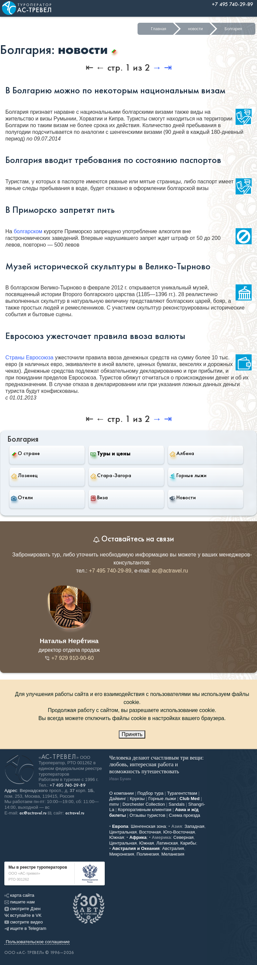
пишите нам (19, 901)
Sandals (177, 804)
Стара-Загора (110, 475)
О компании (121, 793)
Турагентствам (182, 793)
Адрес (10, 790)
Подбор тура (151, 793)
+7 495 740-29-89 (110, 571)
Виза (99, 497)
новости (195, 28)
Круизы (137, 798)
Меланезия (172, 854)
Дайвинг (117, 798)
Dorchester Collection (143, 804)
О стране (25, 453)
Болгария (233, 28)
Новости (183, 497)
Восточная (150, 832)
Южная (116, 837)
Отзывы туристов (147, 815)
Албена (182, 453)
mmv (114, 804)
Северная (183, 837)
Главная (158, 28)
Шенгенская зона (148, 826)
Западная (194, 826)
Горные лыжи (188, 475)
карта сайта (19, 895)
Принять (132, 734)
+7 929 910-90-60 (69, 658)
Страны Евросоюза (29, 357)
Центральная (123, 832)
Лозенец (24, 475)
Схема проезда (184, 815)
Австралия (173, 848)
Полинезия (148, 854)
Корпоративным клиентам (144, 809)
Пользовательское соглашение (38, 941)
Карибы (188, 843)
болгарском (28, 231)
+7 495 (68, 785)
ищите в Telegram (25, 928)
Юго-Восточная (179, 832)
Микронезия (121, 854)
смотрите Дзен (22, 908)
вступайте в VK (22, 915)
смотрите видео (23, 922)
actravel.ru (74, 813)
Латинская (167, 843)
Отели (22, 497)
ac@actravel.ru (170, 571)
